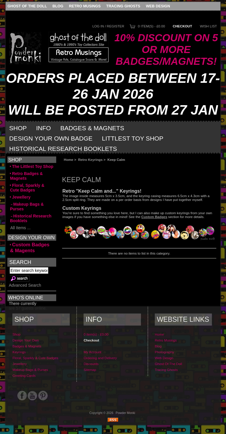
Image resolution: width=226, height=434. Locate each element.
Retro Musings (85, 6)
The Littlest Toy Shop (31, 166)
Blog (57, 6)
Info (43, 128)
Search (20, 262)
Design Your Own (25, 340)
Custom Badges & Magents (29, 247)
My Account (92, 352)
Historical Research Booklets (63, 148)
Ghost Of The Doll (27, 6)
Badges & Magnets (92, 128)
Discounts (91, 364)
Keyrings (19, 352)
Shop (18, 128)
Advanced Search (25, 285)
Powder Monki (125, 413)
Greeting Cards (24, 375)
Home (68, 159)
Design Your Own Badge (50, 138)
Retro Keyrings (90, 159)
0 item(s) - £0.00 (151, 26)
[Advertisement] (128, 166)
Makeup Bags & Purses (27, 206)
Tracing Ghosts (123, 6)
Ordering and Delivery (100, 358)
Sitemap (90, 370)
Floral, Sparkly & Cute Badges (27, 187)
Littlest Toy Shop (132, 138)
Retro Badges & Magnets (26, 176)
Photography (164, 352)
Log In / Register (108, 26)
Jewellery (20, 197)
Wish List (208, 26)
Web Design (158, 6)
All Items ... (20, 227)
